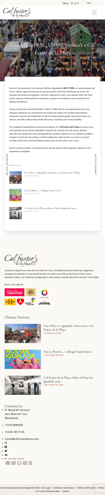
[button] (94, 12)
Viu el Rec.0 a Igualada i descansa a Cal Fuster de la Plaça (52, 172)
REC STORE (68, 88)
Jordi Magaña (26, 487)
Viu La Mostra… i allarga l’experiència (42, 190)
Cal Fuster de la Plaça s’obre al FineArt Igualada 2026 (50, 208)
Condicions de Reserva (63, 487)
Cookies (65, 491)
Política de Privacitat (86, 487)
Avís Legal (45, 487)
